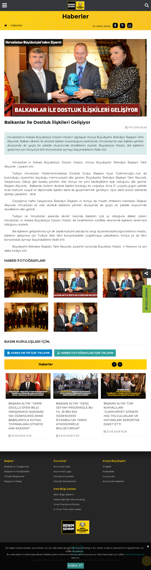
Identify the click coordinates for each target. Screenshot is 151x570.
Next (120, 364)
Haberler (16, 25)
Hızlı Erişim (146, 299)
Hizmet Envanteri (64, 476)
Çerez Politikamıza (134, 554)
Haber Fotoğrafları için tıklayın (85, 352)
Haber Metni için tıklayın (28, 352)
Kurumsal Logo (62, 471)
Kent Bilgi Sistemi (64, 494)
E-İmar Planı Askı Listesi (67, 509)
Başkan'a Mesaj (13, 481)
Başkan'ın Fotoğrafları (17, 471)
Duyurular (109, 476)
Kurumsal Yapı (62, 466)
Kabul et (75, 565)
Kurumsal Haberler (113, 481)
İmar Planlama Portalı (66, 504)
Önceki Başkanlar (14, 476)
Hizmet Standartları (65, 481)
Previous (114, 364)
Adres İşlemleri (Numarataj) (69, 499)
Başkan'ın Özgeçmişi (16, 466)
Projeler (107, 466)
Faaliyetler (108, 471)
